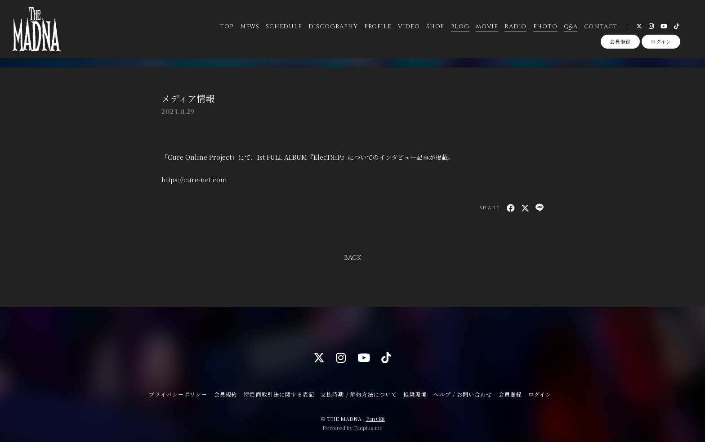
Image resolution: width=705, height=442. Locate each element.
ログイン (661, 41)
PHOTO (545, 27)
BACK (352, 257)
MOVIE (487, 27)
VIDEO (408, 27)
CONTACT (600, 27)
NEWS (249, 27)
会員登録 (620, 41)
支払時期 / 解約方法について (359, 394)
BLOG (460, 27)
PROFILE (377, 27)
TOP (226, 27)
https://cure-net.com (194, 179)
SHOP (435, 27)
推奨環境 (415, 394)
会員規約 (225, 394)
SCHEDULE (284, 27)
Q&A (570, 27)
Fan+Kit (375, 418)
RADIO (515, 27)
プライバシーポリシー (178, 394)
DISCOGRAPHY (333, 27)
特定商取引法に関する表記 (279, 394)
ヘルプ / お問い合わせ (462, 394)
